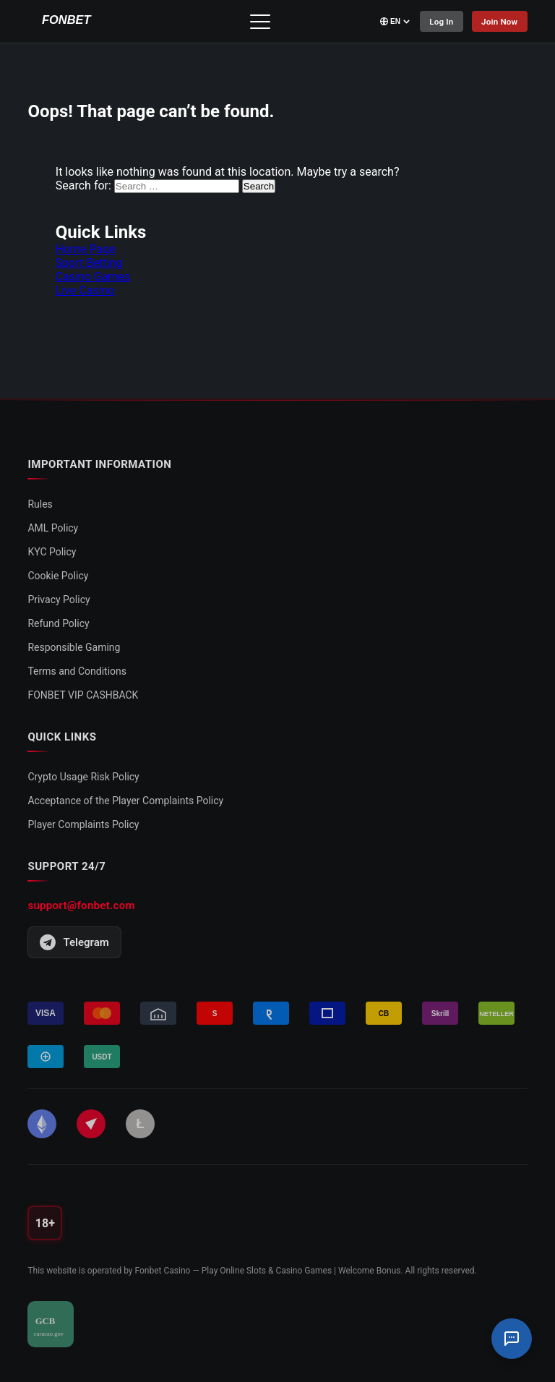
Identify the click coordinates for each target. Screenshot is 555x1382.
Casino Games (93, 276)
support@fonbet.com (80, 905)
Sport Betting (89, 263)
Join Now (498, 22)
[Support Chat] (511, 1338)
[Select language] (391, 21)
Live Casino (85, 290)
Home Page (86, 249)
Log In (438, 22)
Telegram (74, 942)
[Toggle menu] (258, 21)
